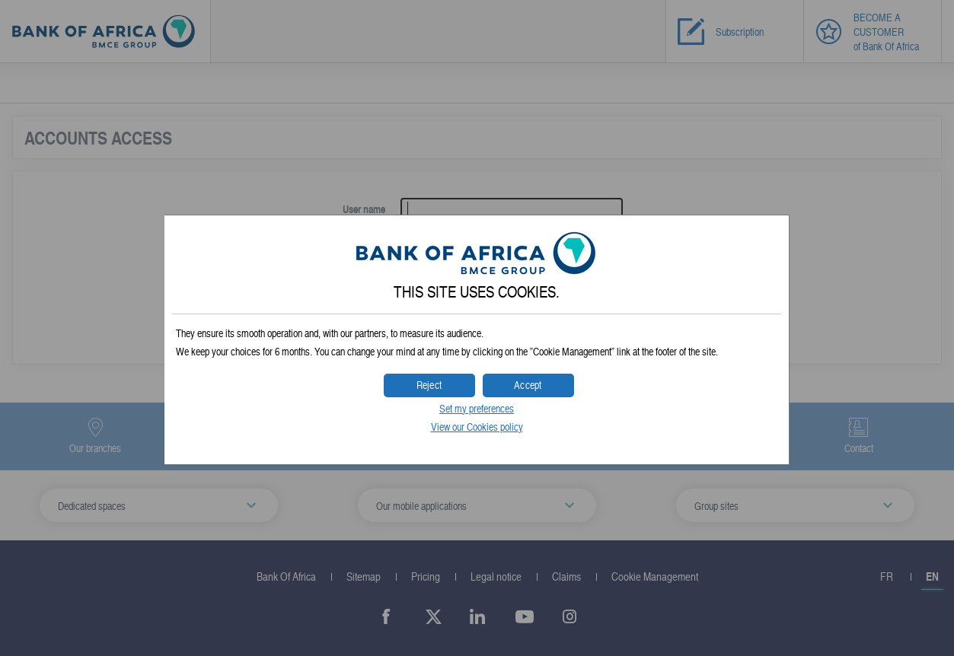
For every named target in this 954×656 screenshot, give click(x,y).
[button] (528, 385)
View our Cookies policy (477, 426)
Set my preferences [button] (476, 408)
